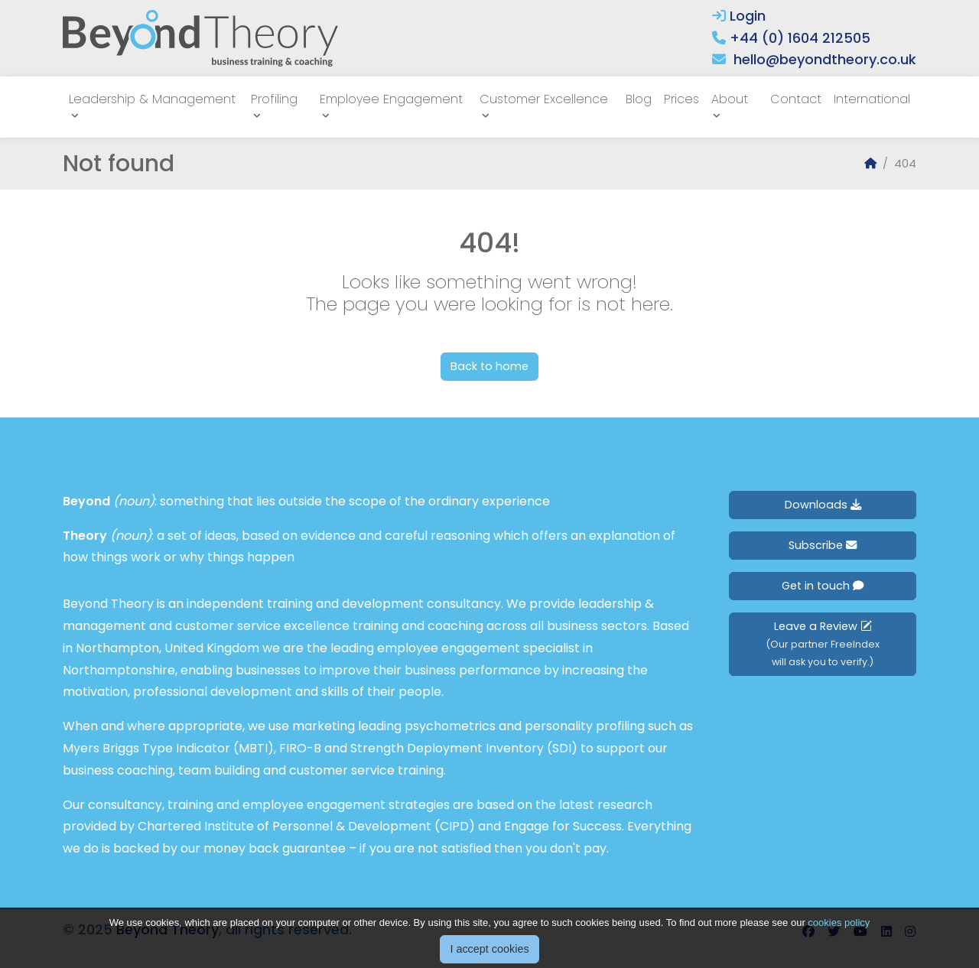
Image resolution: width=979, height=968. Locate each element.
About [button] (729, 99)
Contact (795, 99)
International (872, 99)
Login (739, 15)
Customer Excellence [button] (544, 99)
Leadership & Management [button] (152, 99)
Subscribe (823, 545)
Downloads (823, 504)
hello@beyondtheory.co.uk (824, 59)
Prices (681, 99)
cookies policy (839, 936)
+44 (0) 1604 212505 (800, 37)
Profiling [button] (274, 99)
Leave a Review (823, 643)
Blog (639, 99)
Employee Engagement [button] (391, 99)
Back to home (489, 366)
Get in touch (823, 585)
